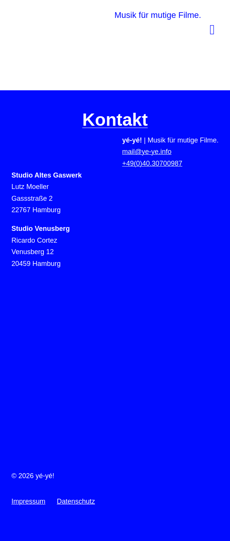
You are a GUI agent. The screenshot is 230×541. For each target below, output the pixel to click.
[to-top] (115, 349)
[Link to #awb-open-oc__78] (212, 30)
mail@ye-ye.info (146, 151)
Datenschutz (76, 501)
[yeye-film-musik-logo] (82, 11)
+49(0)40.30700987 (152, 163)
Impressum (28, 501)
